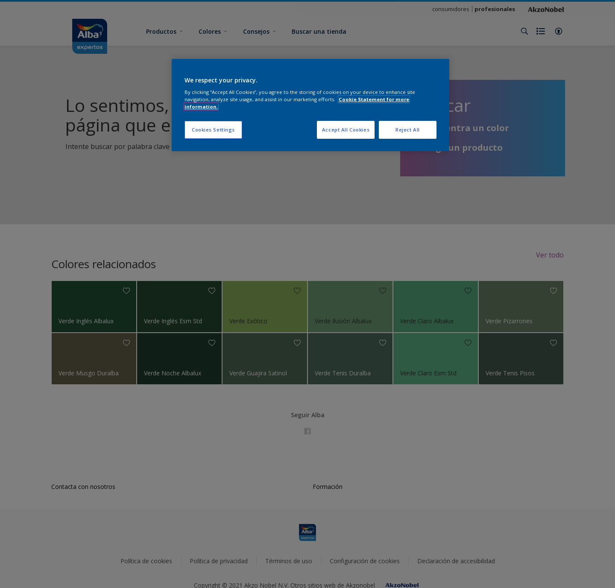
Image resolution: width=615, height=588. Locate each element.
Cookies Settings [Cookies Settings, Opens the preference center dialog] (213, 129)
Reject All (407, 129)
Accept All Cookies (345, 129)
